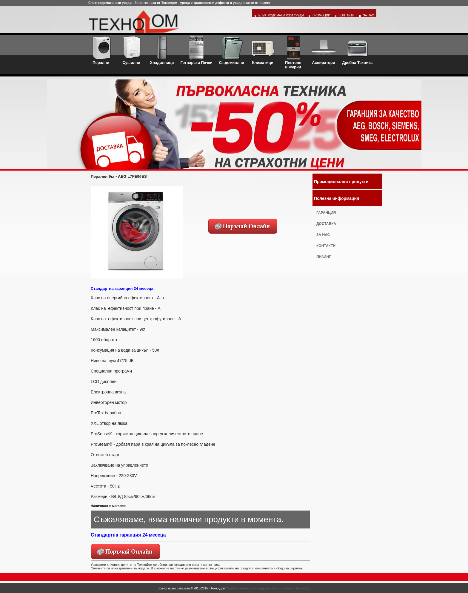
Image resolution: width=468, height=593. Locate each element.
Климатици (263, 50)
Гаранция (326, 213)
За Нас (368, 15)
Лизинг (323, 257)
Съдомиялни (231, 50)
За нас (323, 235)
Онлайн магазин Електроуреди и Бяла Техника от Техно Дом (268, 588)
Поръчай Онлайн (246, 226)
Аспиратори (323, 50)
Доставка (326, 224)
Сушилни (131, 50)
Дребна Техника (357, 50)
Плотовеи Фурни (293, 52)
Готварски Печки (197, 50)
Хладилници (162, 50)
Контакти (346, 15)
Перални (101, 50)
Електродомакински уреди (281, 15)
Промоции (321, 15)
